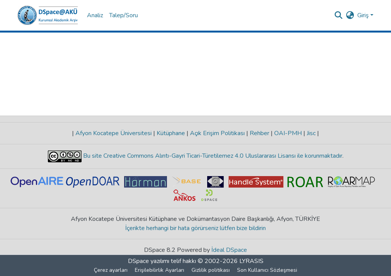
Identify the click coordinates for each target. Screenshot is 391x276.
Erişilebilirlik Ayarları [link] (159, 270)
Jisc (311, 133)
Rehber (259, 133)
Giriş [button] (363, 15)
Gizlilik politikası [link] (210, 270)
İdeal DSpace (229, 250)
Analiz (95, 15)
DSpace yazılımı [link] (148, 261)
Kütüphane (171, 133)
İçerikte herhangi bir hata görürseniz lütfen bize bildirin (195, 228)
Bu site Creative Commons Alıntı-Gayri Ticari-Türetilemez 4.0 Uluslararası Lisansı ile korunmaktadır (212, 156)
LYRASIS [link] (251, 261)
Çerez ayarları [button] (111, 270)
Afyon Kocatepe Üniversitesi (113, 133)
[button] (48, 15)
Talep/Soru (123, 15)
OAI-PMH (288, 133)
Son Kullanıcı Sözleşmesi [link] (267, 270)
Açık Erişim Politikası (217, 133)
